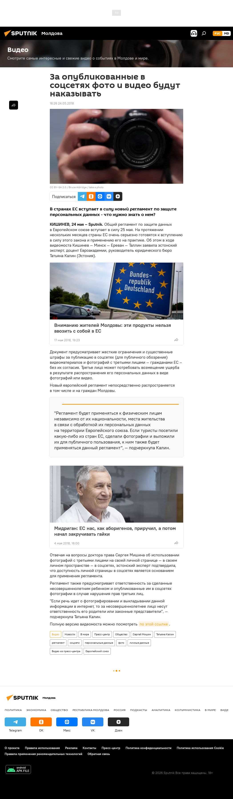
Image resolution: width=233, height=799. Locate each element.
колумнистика (187, 710)
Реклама (71, 748)
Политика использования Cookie (200, 748)
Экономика (36, 710)
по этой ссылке (154, 624)
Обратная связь (99, 754)
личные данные (139, 642)
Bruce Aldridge (77, 187)
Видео (55, 634)
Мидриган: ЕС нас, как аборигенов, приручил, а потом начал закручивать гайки (115, 531)
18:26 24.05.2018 (62, 103)
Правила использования (42, 748)
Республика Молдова (90, 710)
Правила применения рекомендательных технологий (43, 754)
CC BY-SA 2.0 (58, 187)
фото (121, 642)
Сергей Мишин (142, 634)
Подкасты (138, 710)
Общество (121, 634)
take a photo (96, 187)
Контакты (89, 748)
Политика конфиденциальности (148, 748)
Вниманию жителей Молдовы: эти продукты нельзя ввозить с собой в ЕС (112, 328)
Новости (70, 634)
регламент (58, 642)
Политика (13, 710)
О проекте (12, 748)
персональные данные (99, 642)
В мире (84, 634)
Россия (120, 710)
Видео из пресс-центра (66, 651)
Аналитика (161, 710)
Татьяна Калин (165, 634)
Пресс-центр (102, 634)
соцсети (75, 642)
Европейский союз (97, 651)
